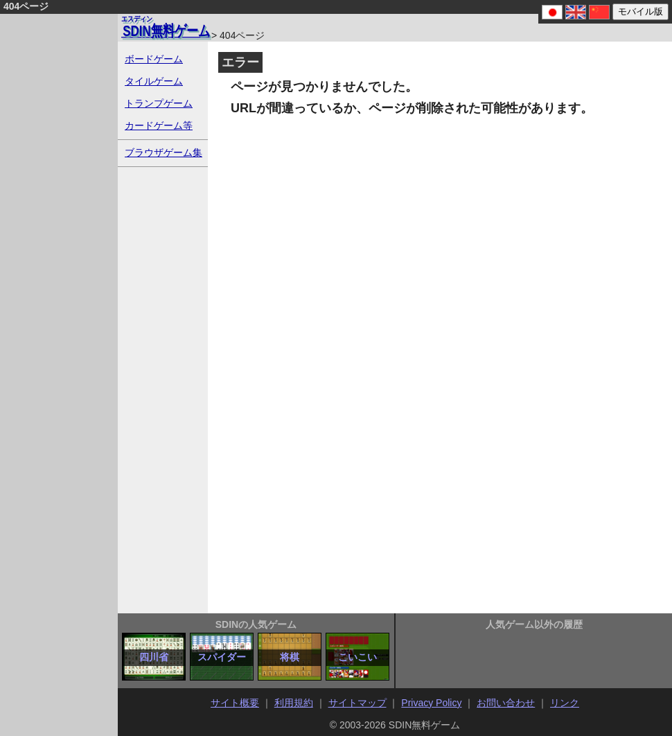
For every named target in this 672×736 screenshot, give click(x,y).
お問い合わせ (506, 702)
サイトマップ (357, 702)
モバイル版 (640, 11)
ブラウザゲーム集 (163, 152)
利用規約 (293, 702)
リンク (564, 702)
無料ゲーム (165, 26)
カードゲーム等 (159, 125)
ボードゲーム (154, 58)
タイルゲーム (154, 81)
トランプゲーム (159, 103)
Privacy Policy (431, 702)
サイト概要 (235, 702)
